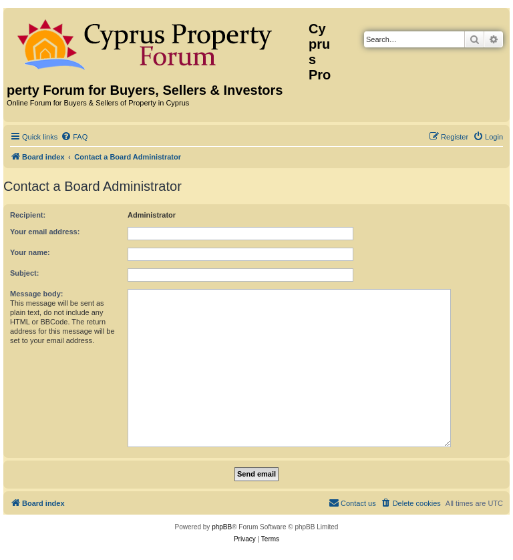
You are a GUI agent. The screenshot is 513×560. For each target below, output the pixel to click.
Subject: (24, 273)
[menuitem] (74, 137)
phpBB (222, 527)
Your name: (30, 252)
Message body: (36, 294)
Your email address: (44, 232)
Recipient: (27, 215)
